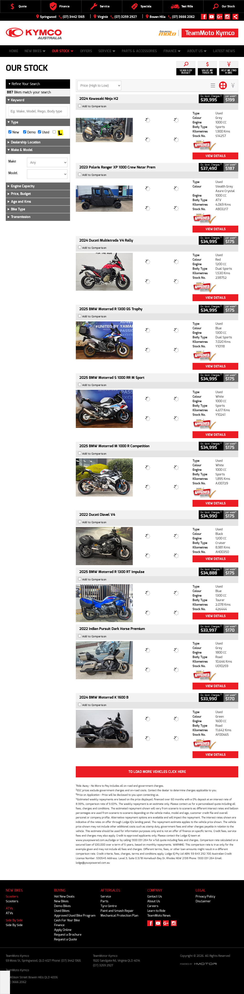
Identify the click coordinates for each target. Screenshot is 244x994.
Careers (152, 906)
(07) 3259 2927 (125, 17)
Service (106, 51)
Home (13, 51)
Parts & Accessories (139, 51)
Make (12, 161)
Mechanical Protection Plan (119, 915)
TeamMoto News (159, 915)
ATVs (9, 908)
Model (12, 173)
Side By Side (14, 920)
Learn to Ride (156, 911)
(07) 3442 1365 (74, 17)
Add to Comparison (94, 106)
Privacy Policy (205, 896)
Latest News (224, 51)
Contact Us (154, 896)
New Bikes (35, 51)
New (13, 132)
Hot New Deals (64, 896)
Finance (172, 51)
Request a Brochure (67, 935)
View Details (215, 156)
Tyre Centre (109, 906)
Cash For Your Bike (67, 920)
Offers (86, 51)
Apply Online (62, 930)
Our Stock (62, 51)
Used (43, 132)
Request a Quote (65, 939)
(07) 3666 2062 (183, 17)
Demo (29, 132)
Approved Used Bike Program (75, 915)
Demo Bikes (62, 906)
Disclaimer (203, 901)
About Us (197, 51)
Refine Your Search (24, 84)
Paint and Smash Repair (117, 911)
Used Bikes (62, 911)
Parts (104, 901)
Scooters (12, 896)
